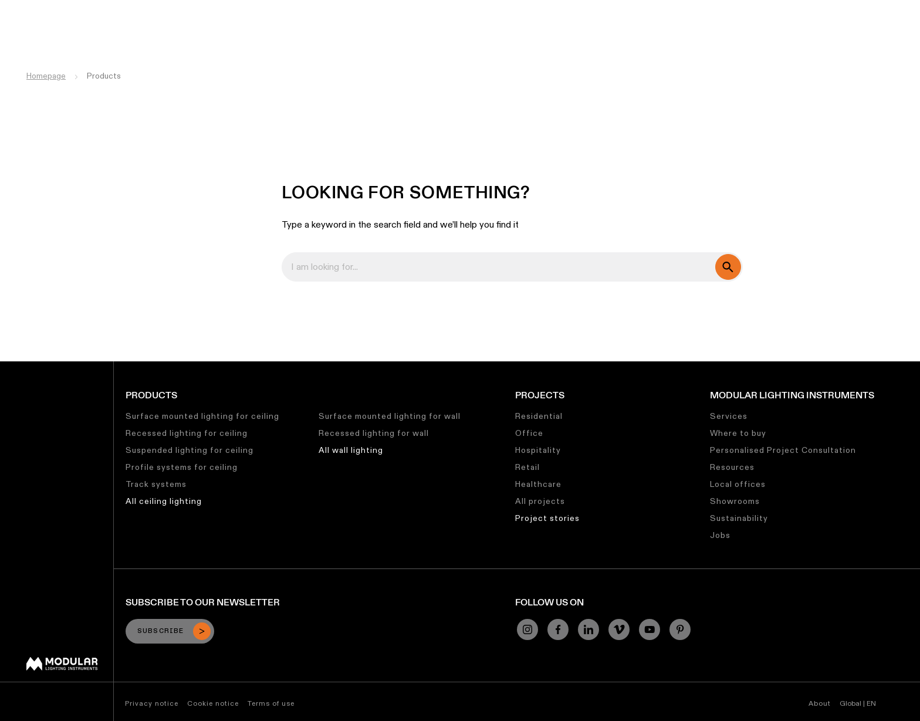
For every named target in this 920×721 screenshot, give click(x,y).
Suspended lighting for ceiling (189, 450)
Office (529, 433)
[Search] (854, 31)
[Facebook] (558, 629)
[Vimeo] (619, 629)
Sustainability (647, 9)
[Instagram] (527, 629)
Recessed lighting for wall (374, 433)
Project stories (547, 518)
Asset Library (578, 9)
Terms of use (271, 703)
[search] (728, 267)
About (820, 703)
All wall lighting (351, 450)
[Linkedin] (588, 629)
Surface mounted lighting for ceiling (202, 416)
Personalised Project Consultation (783, 450)
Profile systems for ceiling (182, 467)
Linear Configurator (496, 9)
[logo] (33, 31)
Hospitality (538, 450)
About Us (739, 9)
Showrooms (735, 501)
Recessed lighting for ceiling (187, 433)
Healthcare (538, 484)
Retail (527, 467)
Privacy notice (151, 703)
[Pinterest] (680, 629)
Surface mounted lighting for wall (390, 416)
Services (729, 416)
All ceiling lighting (164, 501)
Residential (539, 416)
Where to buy (738, 433)
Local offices (738, 484)
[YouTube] (649, 629)
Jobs (698, 9)
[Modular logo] (61, 667)
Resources (732, 467)
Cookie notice (213, 703)
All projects (540, 501)
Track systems (156, 484)
